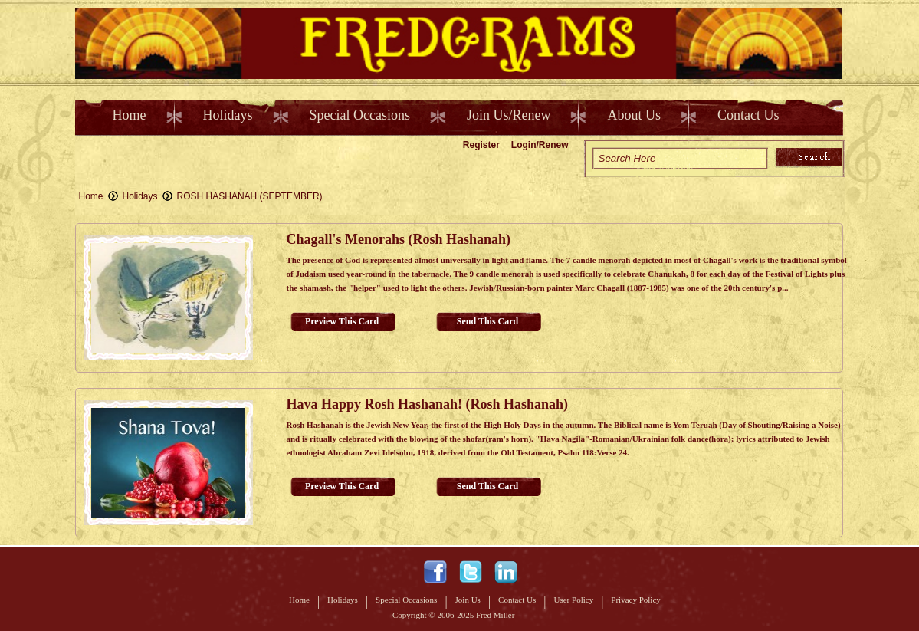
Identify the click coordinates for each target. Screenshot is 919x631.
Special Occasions (360, 115)
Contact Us (748, 115)
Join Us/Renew (509, 115)
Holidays (228, 115)
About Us (634, 115)
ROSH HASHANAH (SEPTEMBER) (250, 196)
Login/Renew (540, 145)
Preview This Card (342, 321)
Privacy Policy (635, 599)
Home (129, 115)
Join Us (468, 599)
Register (481, 145)
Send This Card (487, 321)
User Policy (574, 599)
